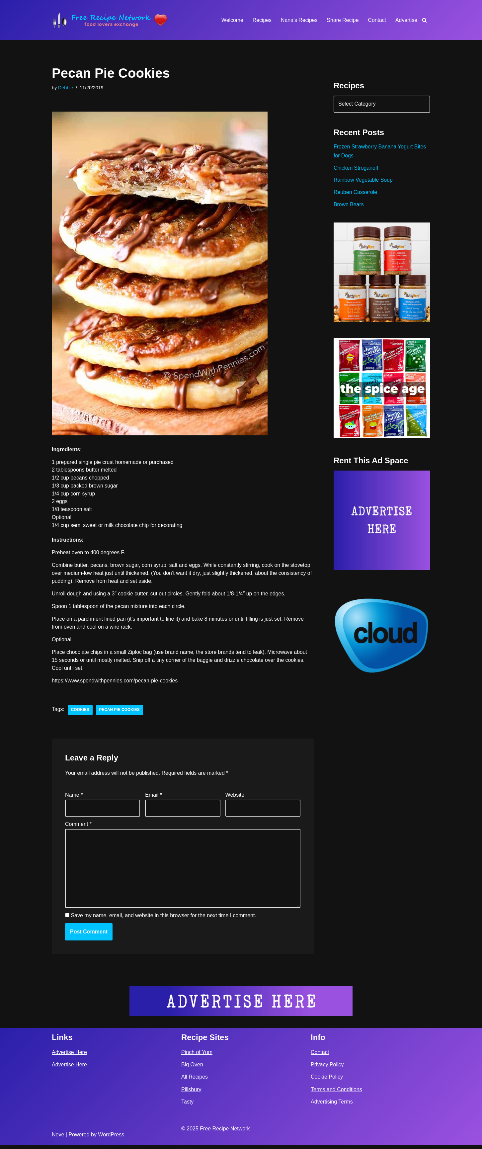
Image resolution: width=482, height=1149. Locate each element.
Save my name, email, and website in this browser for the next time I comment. (163, 920)
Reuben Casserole (356, 193)
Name (74, 798)
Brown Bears (349, 206)
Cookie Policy (327, 1081)
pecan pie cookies (120, 712)
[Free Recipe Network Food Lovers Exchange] (110, 20)
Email (153, 798)
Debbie (65, 87)
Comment (78, 827)
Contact (376, 20)
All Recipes (194, 1081)
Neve (58, 1138)
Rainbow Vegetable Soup (363, 181)
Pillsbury (191, 1093)
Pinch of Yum (196, 1056)
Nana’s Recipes (298, 20)
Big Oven (192, 1069)
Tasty (187, 1105)
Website (235, 798)
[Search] (424, 20)
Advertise (406, 20)
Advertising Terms (332, 1105)
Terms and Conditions (336, 1093)
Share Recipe (342, 20)
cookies (80, 712)
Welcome (231, 20)
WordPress (111, 1138)
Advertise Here (69, 1056)
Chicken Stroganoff (356, 169)
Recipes (261, 20)
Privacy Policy (327, 1069)
